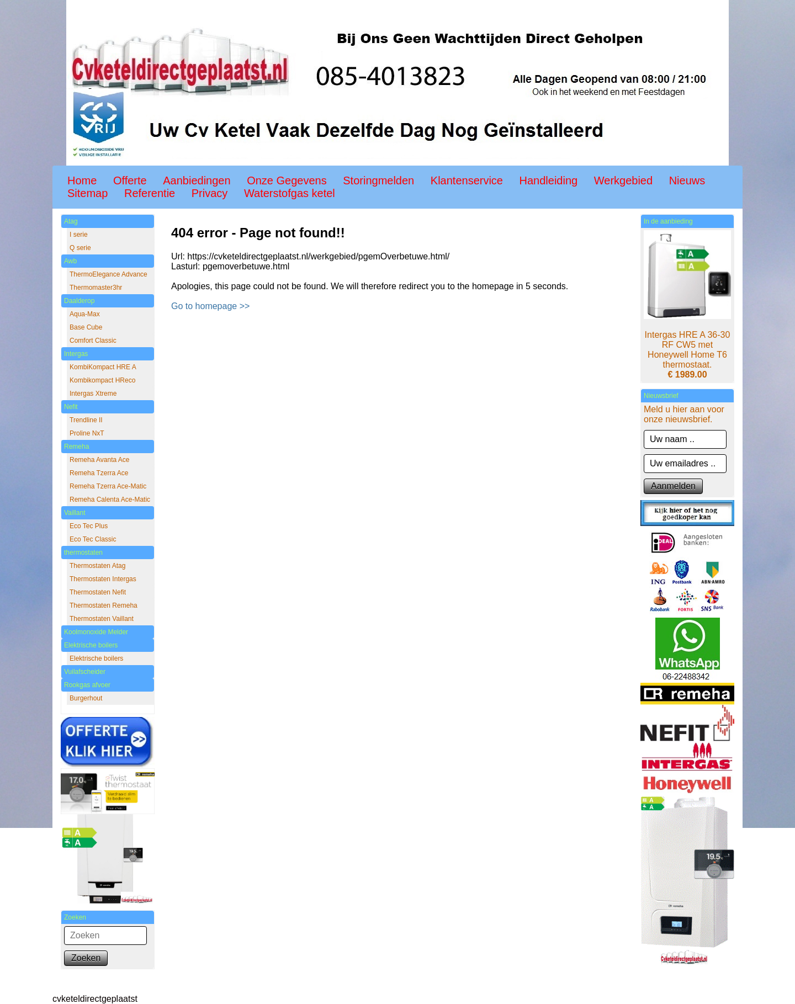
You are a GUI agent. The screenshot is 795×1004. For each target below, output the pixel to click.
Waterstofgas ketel (289, 193)
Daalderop (79, 301)
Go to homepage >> (210, 306)
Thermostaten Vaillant (102, 619)
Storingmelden (378, 180)
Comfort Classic (93, 340)
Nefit (71, 407)
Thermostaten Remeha (103, 605)
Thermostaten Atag (97, 566)
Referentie (149, 193)
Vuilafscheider (84, 672)
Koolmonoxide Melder (96, 632)
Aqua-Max (85, 314)
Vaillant (74, 513)
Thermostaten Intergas (103, 579)
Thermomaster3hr (96, 287)
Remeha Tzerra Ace (99, 473)
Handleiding (549, 180)
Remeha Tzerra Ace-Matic (108, 486)
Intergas (76, 354)
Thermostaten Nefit (98, 592)
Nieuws (687, 180)
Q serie (80, 248)
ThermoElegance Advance (108, 274)
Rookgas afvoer (87, 685)
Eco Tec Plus (89, 526)
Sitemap (87, 193)
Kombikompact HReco (102, 380)
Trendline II (86, 420)
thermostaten (83, 552)
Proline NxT (87, 433)
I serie (79, 234)
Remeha (76, 446)
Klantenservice (467, 180)
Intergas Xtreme (93, 393)
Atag (71, 221)
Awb (70, 261)
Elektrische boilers (91, 645)
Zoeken (85, 958)
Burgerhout (86, 698)
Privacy (210, 193)
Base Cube (86, 327)
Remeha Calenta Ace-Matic (110, 499)
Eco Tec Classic (93, 539)
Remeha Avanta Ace (100, 460)
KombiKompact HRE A (103, 367)
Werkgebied (623, 180)
